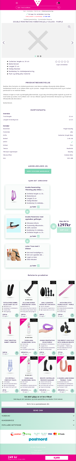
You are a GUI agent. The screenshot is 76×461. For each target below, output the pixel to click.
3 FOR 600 (46, 16)
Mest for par (37, 11)
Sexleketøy (30, 11)
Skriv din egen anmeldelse (38, 171)
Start (24, 11)
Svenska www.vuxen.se (38, 452)
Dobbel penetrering (47, 11)
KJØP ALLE (64, 230)
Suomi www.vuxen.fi (38, 454)
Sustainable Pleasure (45, 19)
